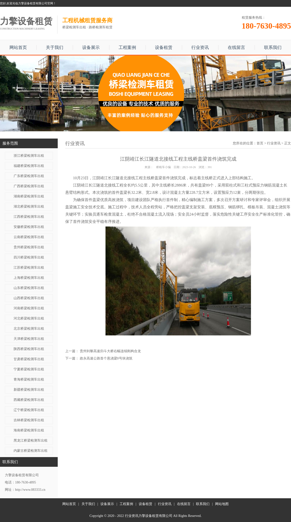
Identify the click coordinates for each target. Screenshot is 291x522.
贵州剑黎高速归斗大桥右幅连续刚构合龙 (110, 351)
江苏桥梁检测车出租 (29, 267)
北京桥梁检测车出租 (29, 328)
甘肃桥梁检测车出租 (29, 359)
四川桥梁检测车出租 (29, 257)
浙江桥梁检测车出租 (29, 155)
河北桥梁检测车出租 (29, 318)
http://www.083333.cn (30, 489)
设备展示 (91, 47)
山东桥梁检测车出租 (29, 288)
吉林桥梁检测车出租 (29, 420)
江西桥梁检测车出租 (29, 216)
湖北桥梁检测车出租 (29, 206)
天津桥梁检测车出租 (29, 339)
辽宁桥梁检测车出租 (29, 410)
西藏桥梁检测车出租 (29, 400)
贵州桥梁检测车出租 (29, 247)
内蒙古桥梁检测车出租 (31, 450)
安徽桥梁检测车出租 (29, 227)
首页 (260, 143)
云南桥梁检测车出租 (29, 237)
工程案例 (127, 47)
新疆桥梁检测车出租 (29, 389)
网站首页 (18, 47)
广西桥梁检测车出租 (29, 186)
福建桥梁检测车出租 (29, 166)
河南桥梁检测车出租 (29, 308)
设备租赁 (163, 47)
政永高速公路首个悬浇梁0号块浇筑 (106, 358)
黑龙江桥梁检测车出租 (31, 440)
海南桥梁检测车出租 (29, 430)
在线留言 (236, 47)
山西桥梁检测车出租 (29, 298)
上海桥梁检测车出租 (29, 278)
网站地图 (222, 504)
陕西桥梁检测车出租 (29, 349)
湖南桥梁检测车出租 (29, 196)
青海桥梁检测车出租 (29, 379)
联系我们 (273, 47)
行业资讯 (200, 47)
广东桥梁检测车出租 (29, 176)
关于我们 (54, 47)
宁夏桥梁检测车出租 (29, 369)
